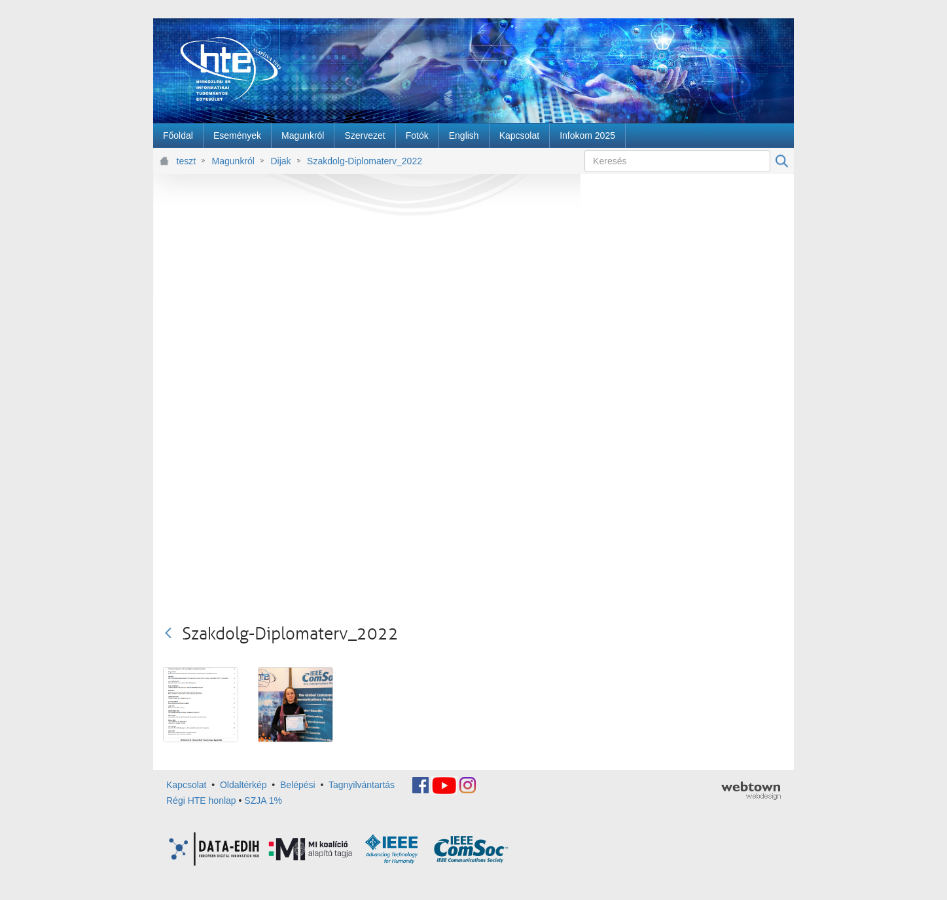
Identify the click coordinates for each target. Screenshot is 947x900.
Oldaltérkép (243, 785)
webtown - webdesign (751, 791)
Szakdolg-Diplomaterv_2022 (364, 161)
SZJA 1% (263, 800)
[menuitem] (178, 135)
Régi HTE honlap (201, 800)
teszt (186, 161)
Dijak (280, 161)
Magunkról (233, 161)
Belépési (297, 785)
